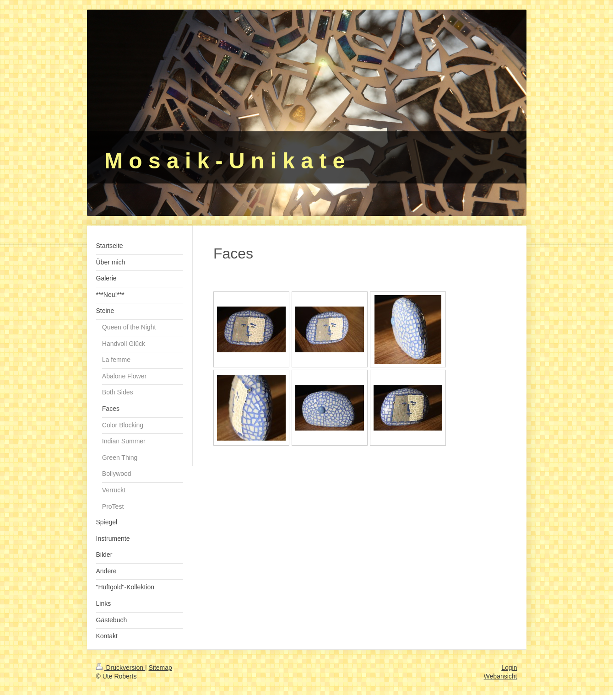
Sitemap (160, 667)
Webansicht (500, 676)
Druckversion (120, 667)
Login (509, 667)
